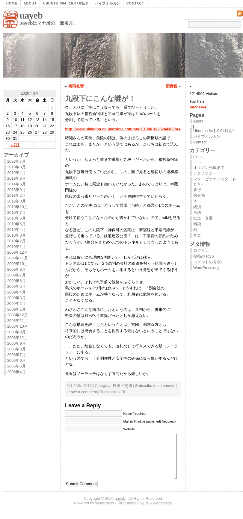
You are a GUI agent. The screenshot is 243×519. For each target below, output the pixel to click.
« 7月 (15, 145)
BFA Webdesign (158, 512)
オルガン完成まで (208, 167)
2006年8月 (16, 349)
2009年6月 (16, 281)
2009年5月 (16, 286)
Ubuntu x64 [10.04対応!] (65, 3)
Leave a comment (82, 392)
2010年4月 (16, 229)
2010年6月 (16, 218)
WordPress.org (206, 267)
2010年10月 (17, 207)
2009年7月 (16, 275)
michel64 (198, 107)
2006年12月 (17, 337)
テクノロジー (205, 173)
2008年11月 (17, 320)
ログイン (201, 250)
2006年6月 (16, 360)
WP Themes (127, 512)
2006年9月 (16, 343)
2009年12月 (17, 252)
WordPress (104, 512)
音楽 (197, 235)
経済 (197, 207)
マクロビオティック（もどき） (214, 181)
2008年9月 (16, 332)
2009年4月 (16, 292)
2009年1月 (16, 309)
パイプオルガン (107, 3)
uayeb (31, 15)
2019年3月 (16, 178)
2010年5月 (16, 224)
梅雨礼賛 (76, 86)
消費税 (171, 86)
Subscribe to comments (155, 385)
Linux (198, 157)
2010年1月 (16, 246)
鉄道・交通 (122, 385)
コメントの (207, 262)
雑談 (197, 224)
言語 (197, 212)
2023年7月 (16, 161)
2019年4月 (16, 172)
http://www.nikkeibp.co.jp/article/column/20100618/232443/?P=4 (122, 129)
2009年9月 (16, 269)
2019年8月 (16, 167)
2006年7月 (16, 354)
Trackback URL (113, 392)
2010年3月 (16, 235)
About (30, 3)
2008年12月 (17, 315)
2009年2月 (16, 303)
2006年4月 (16, 372)
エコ (197, 162)
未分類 (199, 195)
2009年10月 (17, 263)
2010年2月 (16, 241)
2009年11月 (17, 258)
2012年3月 (16, 201)
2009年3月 (16, 298)
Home (11, 3)
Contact (135, 3)
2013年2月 (16, 195)
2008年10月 (17, 326)
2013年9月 (16, 189)
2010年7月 (16, 212)
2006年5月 (16, 366)
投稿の (203, 256)
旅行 (197, 189)
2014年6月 (16, 184)
